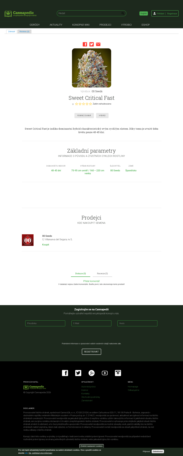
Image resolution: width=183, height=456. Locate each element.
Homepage (133, 386)
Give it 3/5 (83, 103)
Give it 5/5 (90, 103)
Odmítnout (158, 451)
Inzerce (84, 390)
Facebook (85, 44)
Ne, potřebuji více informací (40, 453)
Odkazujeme (133, 390)
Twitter (91, 44)
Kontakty (85, 393)
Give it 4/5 (86, 103)
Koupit (45, 244)
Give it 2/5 (80, 103)
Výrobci (126, 25)
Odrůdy (35, 25)
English (144, 13)
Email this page (98, 44)
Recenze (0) (102, 273)
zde (26, 453)
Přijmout (146, 451)
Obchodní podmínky (90, 397)
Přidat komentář (91, 281)
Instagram (118, 373)
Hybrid (102, 116)
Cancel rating (73, 104)
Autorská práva (88, 386)
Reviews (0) (24, 31)
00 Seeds (97, 91)
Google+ (91, 373)
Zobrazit (12, 31)
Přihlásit (160, 13)
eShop (146, 25)
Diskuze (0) (80, 273)
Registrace (172, 13)
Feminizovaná (84, 116)
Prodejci (105, 25)
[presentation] (92, 335)
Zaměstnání (86, 400)
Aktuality (56, 25)
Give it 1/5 (76, 103)
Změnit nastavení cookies (91, 446)
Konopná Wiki (81, 25)
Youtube (104, 373)
